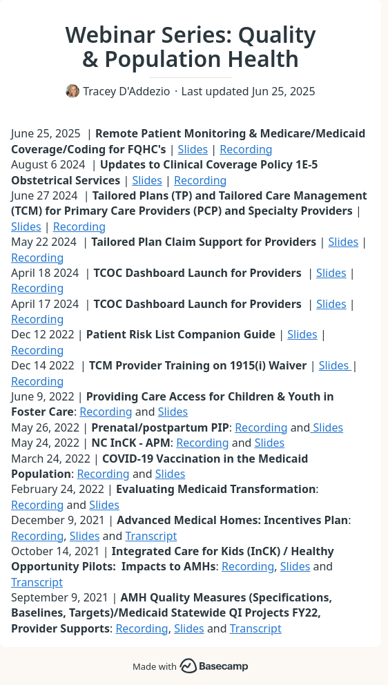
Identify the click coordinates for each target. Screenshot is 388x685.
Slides (193, 149)
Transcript (151, 535)
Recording (246, 149)
